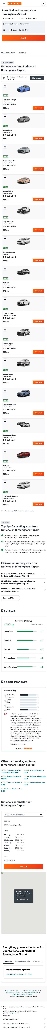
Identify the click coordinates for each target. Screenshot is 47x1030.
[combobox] (9, 18)
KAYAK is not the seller (24, 1019)
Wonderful (11, 695)
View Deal (38, 108)
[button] (3, 3)
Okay (9, 702)
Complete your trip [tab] (22, 961)
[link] (23, 866)
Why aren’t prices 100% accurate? (24, 1027)
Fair (8, 705)
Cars (16, 990)
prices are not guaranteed (11, 1013)
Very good (10, 697)
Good (9, 700)
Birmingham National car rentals (22, 994)
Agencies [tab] (8, 961)
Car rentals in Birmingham (30, 992)
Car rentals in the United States (29, 990)
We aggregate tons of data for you (24, 1023)
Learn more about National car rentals (19, 974)
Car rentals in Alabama (13, 992)
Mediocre (10, 707)
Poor (8, 710)
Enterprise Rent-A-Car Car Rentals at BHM (11, 771)
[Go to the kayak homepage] (14, 3)
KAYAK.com (8, 990)
